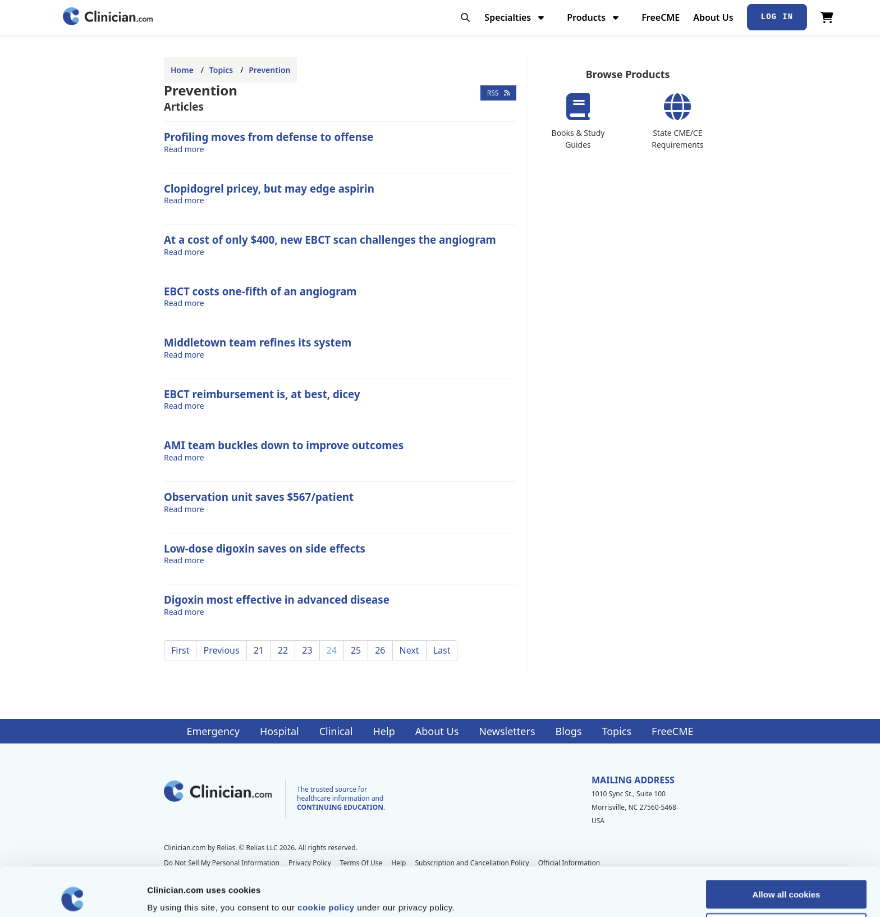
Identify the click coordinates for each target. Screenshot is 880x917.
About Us (713, 17)
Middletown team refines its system (257, 342)
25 (356, 650)
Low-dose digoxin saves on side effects (264, 548)
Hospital (279, 731)
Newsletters (507, 731)
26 (380, 650)
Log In (777, 16)
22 (283, 650)
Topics (221, 70)
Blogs (569, 731)
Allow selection (786, 878)
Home (182, 70)
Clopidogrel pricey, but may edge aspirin (269, 188)
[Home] (108, 17)
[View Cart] (827, 17)
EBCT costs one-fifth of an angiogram (260, 291)
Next (409, 650)
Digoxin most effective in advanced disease (276, 599)
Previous (221, 650)
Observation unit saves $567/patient (259, 497)
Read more (184, 148)
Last (442, 650)
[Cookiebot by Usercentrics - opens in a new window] (73, 895)
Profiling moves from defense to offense (268, 137)
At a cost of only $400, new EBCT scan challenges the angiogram (330, 239)
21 (259, 650)
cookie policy (326, 858)
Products (594, 17)
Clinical (336, 731)
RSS (498, 93)
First (180, 650)
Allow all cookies (787, 845)
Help (384, 731)
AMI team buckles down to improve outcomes (284, 445)
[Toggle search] (465, 17)
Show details (589, 895)
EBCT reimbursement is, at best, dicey (262, 394)
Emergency (212, 731)
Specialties (515, 17)
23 (307, 650)
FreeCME (660, 17)
